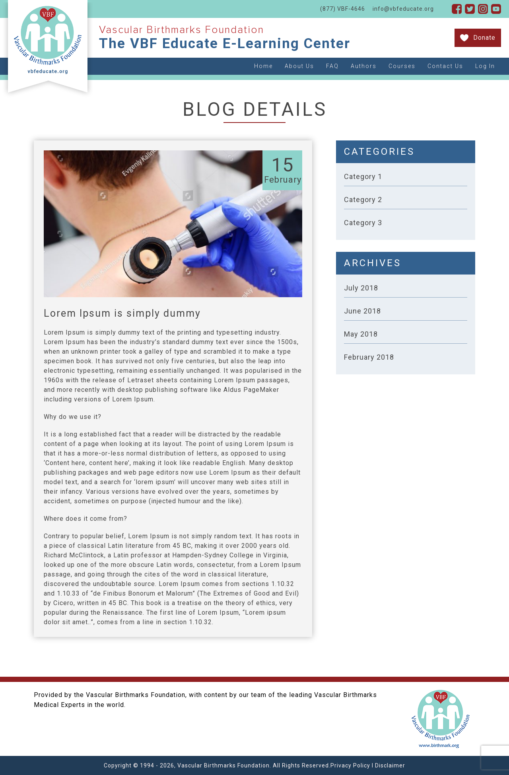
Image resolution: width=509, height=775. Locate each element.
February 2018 (369, 357)
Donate (484, 37)
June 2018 (362, 311)
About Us (299, 66)
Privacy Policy (350, 765)
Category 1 (363, 176)
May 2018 (361, 334)
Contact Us (445, 66)
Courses (402, 66)
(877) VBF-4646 (342, 9)
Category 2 (363, 199)
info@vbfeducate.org (403, 9)
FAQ (332, 66)
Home (263, 66)
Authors (364, 66)
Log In (485, 66)
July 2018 (361, 288)
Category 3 (363, 222)
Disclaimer (390, 765)
